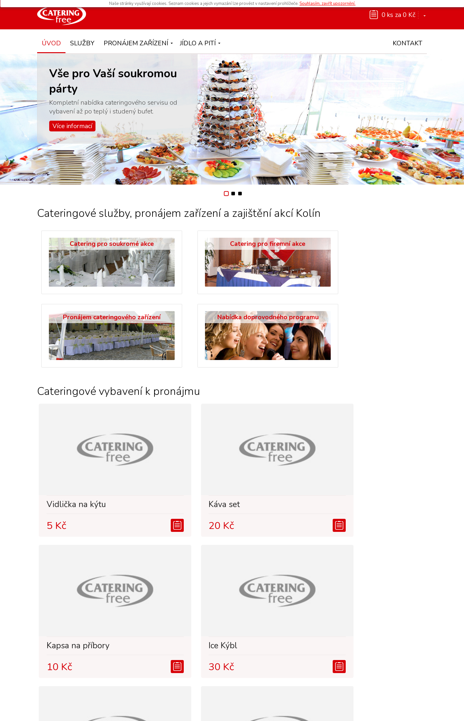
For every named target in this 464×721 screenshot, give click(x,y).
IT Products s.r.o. (358, 712)
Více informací (72, 126)
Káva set (157, 425)
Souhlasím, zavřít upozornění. (327, 4)
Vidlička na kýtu (71, 425)
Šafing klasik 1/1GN (378, 566)
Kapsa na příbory (272, 425)
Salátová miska (170, 566)
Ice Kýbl (355, 425)
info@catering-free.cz (380, 667)
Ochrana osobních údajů (251, 712)
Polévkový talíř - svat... (271, 568)
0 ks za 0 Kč (398, 14)
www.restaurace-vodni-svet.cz (268, 685)
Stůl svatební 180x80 (82, 566)
